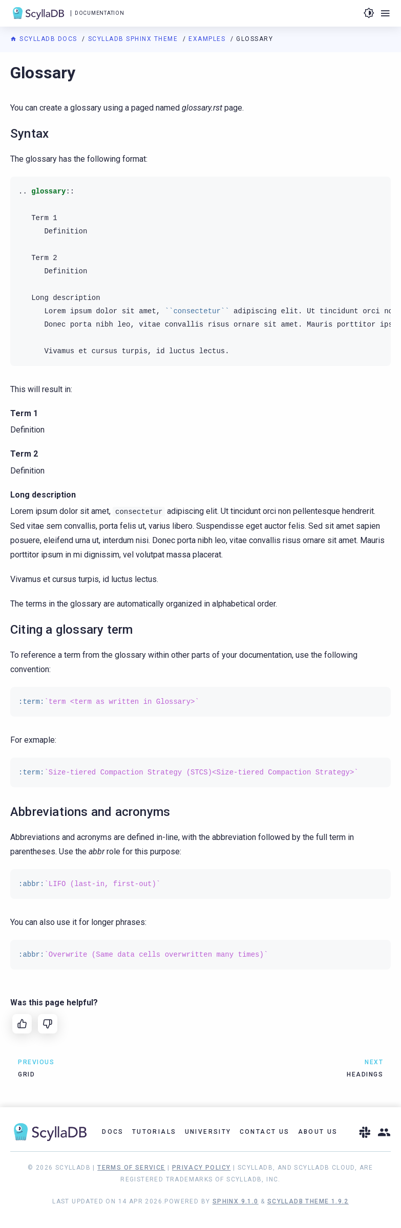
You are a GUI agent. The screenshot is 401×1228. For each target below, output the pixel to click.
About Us (318, 1131)
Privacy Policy (201, 1167)
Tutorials (154, 1131)
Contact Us (265, 1131)
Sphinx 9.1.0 (236, 1201)
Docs (113, 1131)
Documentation (99, 13)
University (208, 1131)
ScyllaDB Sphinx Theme (134, 38)
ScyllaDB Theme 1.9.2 (308, 1201)
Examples (208, 38)
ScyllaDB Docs (44, 38)
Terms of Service (131, 1167)
